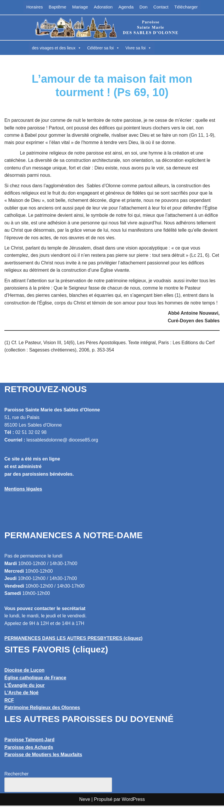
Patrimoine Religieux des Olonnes (42, 709)
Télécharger (186, 6)
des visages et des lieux (56, 48)
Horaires (34, 6)
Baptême (57, 6)
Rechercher (16, 775)
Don (143, 6)
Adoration (103, 6)
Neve (84, 800)
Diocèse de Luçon (24, 671)
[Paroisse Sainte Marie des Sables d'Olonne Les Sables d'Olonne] (112, 27)
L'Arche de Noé (21, 694)
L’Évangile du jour (24, 686)
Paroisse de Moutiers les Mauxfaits (43, 756)
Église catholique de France (35, 679)
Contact (160, 6)
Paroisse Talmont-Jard (29, 741)
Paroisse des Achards (28, 748)
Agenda (126, 6)
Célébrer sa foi (103, 48)
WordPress (133, 800)
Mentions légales (23, 490)
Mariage (80, 6)
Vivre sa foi (138, 48)
